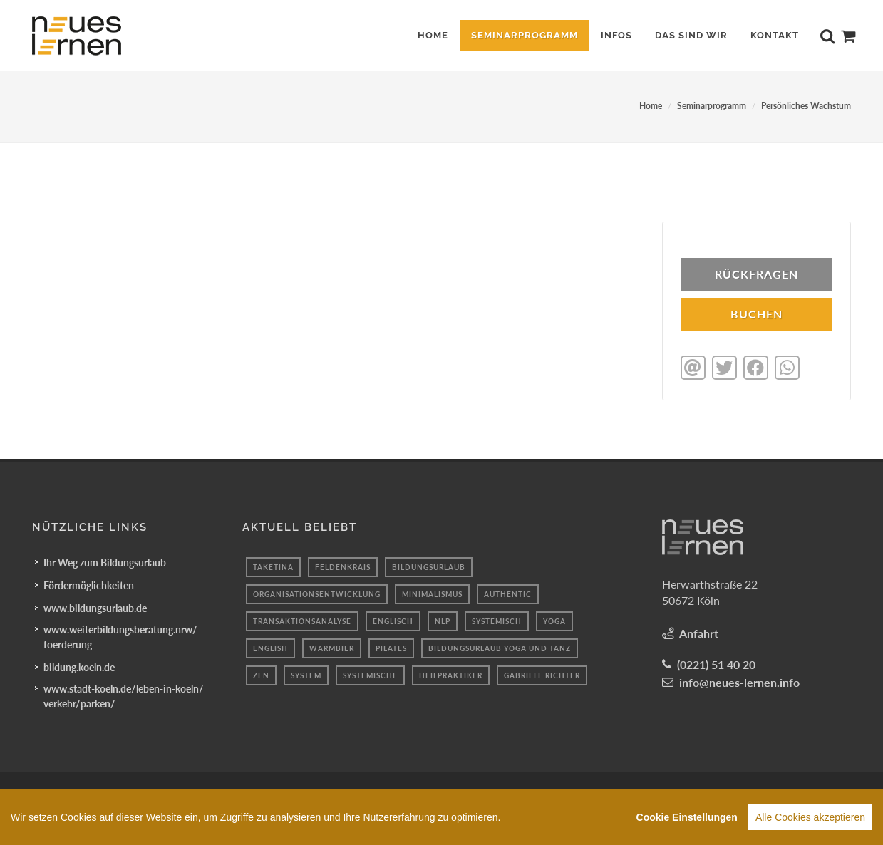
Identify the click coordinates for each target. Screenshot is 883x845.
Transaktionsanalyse (302, 620)
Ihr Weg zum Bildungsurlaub (104, 561)
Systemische (370, 674)
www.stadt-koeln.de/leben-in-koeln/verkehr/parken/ (123, 694)
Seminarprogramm (711, 105)
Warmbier (331, 647)
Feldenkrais (343, 565)
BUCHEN (756, 314)
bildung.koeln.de (79, 666)
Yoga (554, 620)
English (270, 647)
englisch (393, 620)
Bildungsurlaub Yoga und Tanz (499, 647)
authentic (508, 593)
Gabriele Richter (542, 674)
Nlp (442, 620)
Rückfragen (756, 274)
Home (650, 105)
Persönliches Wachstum (806, 105)
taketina (273, 565)
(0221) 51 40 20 (716, 663)
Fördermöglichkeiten (88, 584)
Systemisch (497, 620)
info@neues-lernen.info (739, 681)
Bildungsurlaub (428, 565)
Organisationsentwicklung (317, 593)
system (306, 674)
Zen (261, 674)
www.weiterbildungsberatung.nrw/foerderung (120, 635)
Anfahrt (698, 631)
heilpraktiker (450, 674)
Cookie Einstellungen (687, 819)
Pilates (391, 647)
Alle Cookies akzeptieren (810, 819)
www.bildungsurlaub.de (95, 607)
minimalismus (432, 593)
